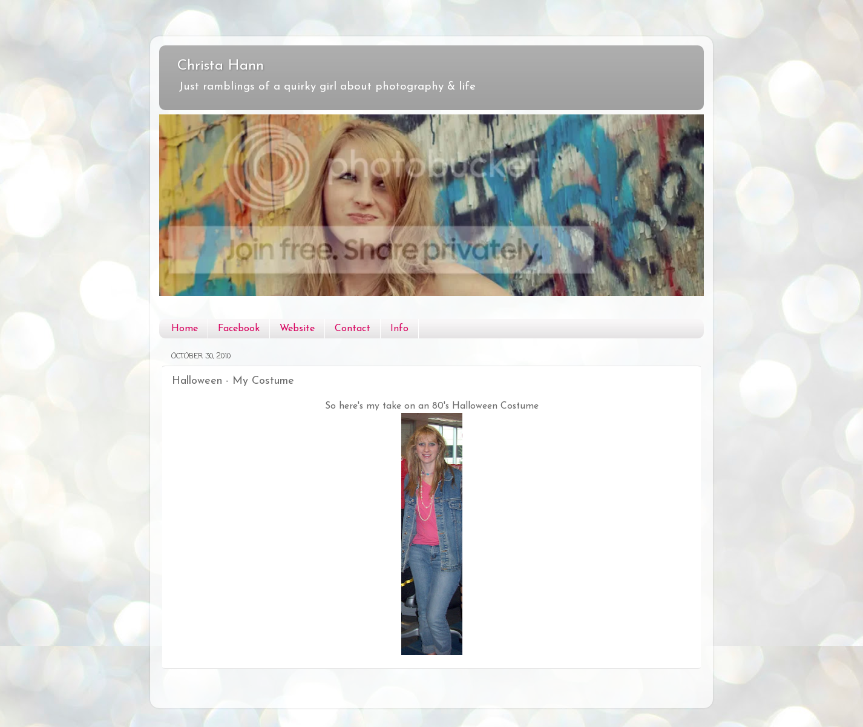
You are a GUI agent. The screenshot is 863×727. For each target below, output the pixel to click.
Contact (352, 329)
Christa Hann (220, 66)
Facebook (239, 329)
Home (184, 329)
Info (399, 329)
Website (297, 329)
